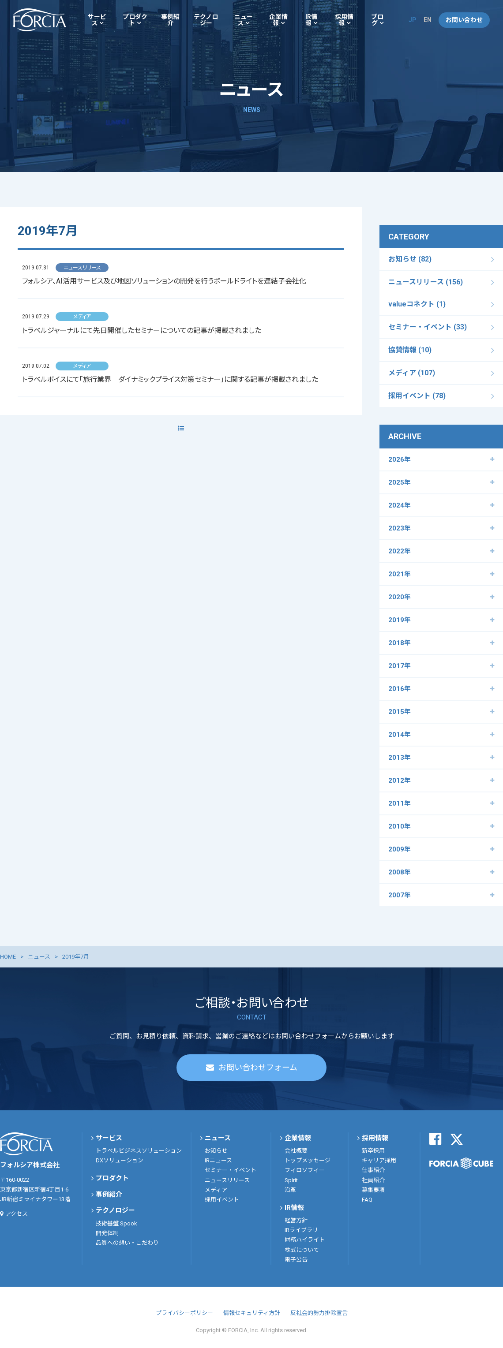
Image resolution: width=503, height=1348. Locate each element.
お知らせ (216, 1150)
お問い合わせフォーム (257, 1067)
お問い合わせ (464, 19)
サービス (97, 19)
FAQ (367, 1199)
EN (428, 19)
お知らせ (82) (410, 259)
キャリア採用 (379, 1160)
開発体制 (107, 1233)
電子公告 (296, 1259)
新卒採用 (373, 1150)
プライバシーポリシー (184, 1313)
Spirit (291, 1180)
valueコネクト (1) (417, 304)
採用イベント (222, 1199)
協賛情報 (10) (410, 350)
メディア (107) (411, 373)
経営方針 (296, 1220)
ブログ (377, 19)
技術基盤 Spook (116, 1223)
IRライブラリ (301, 1230)
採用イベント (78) (417, 396)
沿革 (290, 1190)
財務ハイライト (305, 1239)
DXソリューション (119, 1160)
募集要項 (373, 1190)
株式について (302, 1250)
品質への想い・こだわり (127, 1243)
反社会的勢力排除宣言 (319, 1313)
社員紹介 (373, 1180)
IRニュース (218, 1160)
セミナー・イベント (230, 1170)
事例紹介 (170, 19)
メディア (216, 1190)
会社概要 (296, 1150)
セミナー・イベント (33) (427, 327)
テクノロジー (206, 19)
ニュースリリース (227, 1180)
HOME (8, 956)
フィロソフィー (305, 1170)
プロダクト (135, 19)
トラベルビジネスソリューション (139, 1150)
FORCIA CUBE (461, 1163)
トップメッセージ (307, 1160)
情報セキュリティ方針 (251, 1313)
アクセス (16, 1213)
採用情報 (344, 19)
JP (413, 19)
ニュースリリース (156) (425, 282)
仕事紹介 (373, 1170)
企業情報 (278, 19)
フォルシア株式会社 (39, 19)
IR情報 (311, 19)
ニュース (243, 19)
